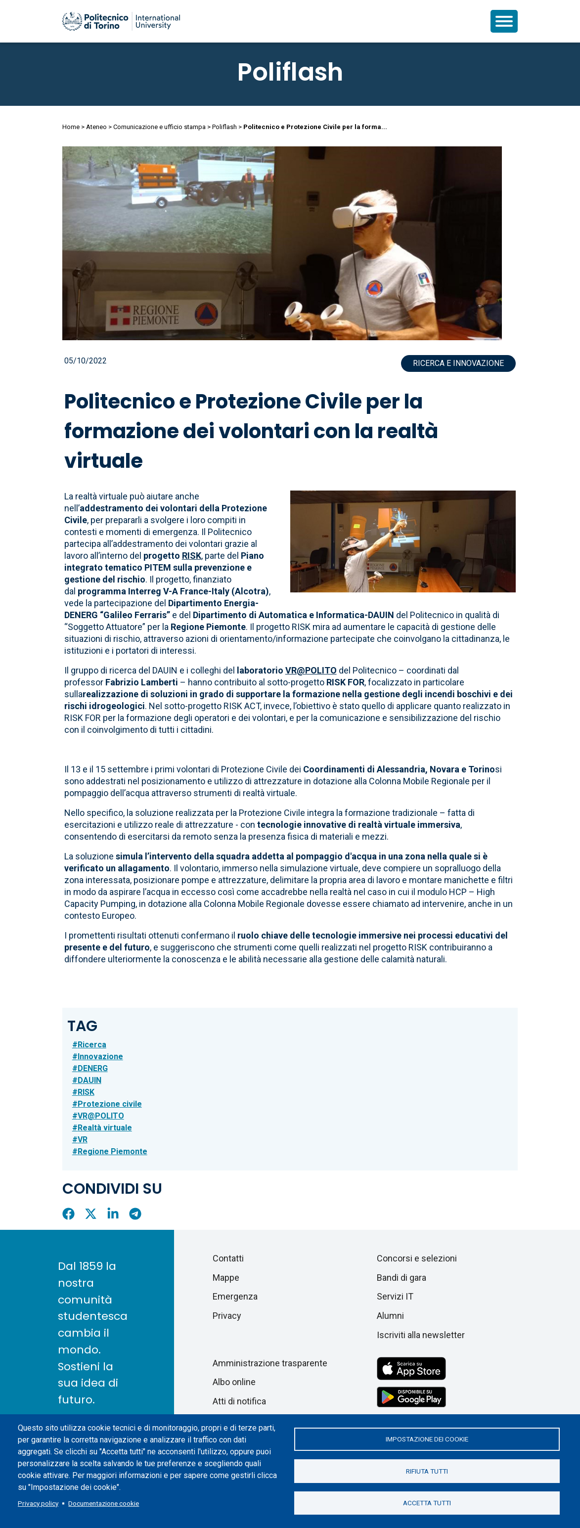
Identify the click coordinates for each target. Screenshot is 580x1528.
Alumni (390, 1315)
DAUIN (89, 1080)
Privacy (227, 1315)
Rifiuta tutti (427, 1471)
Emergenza (235, 1296)
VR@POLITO (101, 1116)
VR (83, 1139)
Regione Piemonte (112, 1151)
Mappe (226, 1277)
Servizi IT (395, 1296)
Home (71, 127)
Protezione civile (110, 1104)
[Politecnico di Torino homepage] (121, 21)
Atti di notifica (239, 1401)
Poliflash (290, 72)
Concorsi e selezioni (417, 1258)
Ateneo (96, 127)
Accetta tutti (427, 1503)
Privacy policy (38, 1503)
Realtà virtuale (105, 1127)
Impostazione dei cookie (427, 1439)
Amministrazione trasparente (270, 1363)
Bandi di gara (401, 1277)
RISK (86, 1092)
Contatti (228, 1258)
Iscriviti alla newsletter (421, 1335)
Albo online (234, 1382)
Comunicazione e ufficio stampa (159, 127)
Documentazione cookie (103, 1503)
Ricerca (92, 1044)
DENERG (93, 1068)
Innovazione (100, 1056)
